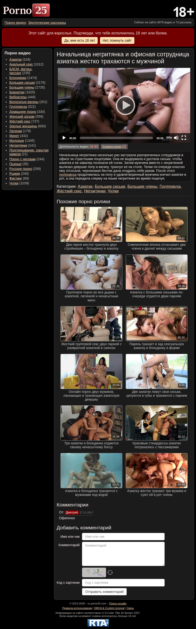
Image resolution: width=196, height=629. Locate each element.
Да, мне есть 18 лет (79, 40)
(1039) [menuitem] (19, 183)
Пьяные (15, 164)
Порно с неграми (22, 159)
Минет (14, 136)
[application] (124, 105)
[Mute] (176, 138)
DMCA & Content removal (109, 608)
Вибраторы (18, 97)
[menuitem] (15, 22)
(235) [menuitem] (20, 71)
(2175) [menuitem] (27, 82)
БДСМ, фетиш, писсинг (20, 71)
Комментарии (111, 146)
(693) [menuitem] (27, 126)
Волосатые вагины (23, 102)
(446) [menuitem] (22, 97)
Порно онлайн (117, 603)
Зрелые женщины (23, 126)
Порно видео (15, 22)
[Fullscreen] (184, 138)
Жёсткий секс (19, 121)
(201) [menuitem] (28, 102)
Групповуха (18, 107)
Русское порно (20, 169)
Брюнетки (16, 92)
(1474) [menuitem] (23, 78)
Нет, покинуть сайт (117, 40)
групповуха (67, 174)
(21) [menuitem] (28, 152)
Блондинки (17, 78)
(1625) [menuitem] (22, 92)
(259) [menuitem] (25, 169)
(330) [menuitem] (27, 112)
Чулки (13, 183)
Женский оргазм (22, 116)
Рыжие (14, 173)
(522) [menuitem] (22, 107)
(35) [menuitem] (18, 164)
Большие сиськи (22, 82)
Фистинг (15, 178)
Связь (130, 608)
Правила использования (77, 608)
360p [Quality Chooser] (169, 137)
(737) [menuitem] (24, 121)
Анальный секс (21, 64)
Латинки (15, 131)
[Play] (124, 105)
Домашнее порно (22, 112)
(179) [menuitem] (20, 131)
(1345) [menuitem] (22, 141)
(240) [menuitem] (19, 173)
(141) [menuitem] (22, 145)
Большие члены (21, 87)
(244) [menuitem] (26, 159)
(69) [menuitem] (19, 178)
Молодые (16, 141)
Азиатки (15, 59)
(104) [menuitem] (19, 59)
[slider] (116, 138)
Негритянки (18, 145)
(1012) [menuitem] (26, 64)
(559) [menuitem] (26, 116)
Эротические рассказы (47, 22)
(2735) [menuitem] (27, 87)
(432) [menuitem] (18, 136)
